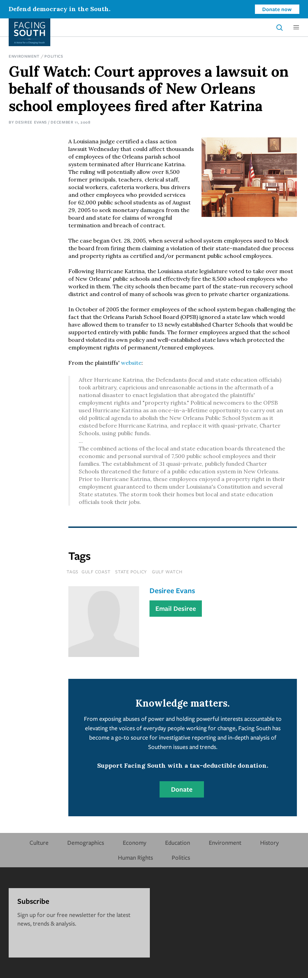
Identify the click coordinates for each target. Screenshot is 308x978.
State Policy (131, 571)
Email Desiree (175, 608)
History (269, 842)
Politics (53, 56)
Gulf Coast (96, 571)
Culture (39, 842)
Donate (181, 789)
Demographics (85, 842)
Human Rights (135, 857)
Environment (24, 56)
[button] (296, 27)
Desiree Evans (31, 122)
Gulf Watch (167, 571)
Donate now (277, 9)
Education (177, 842)
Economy (134, 842)
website (131, 362)
